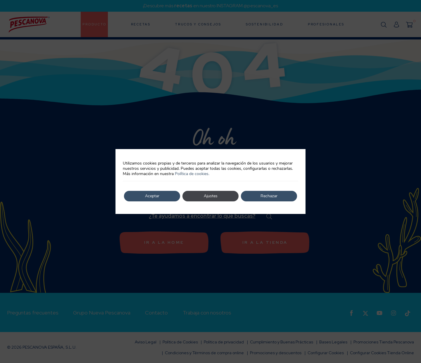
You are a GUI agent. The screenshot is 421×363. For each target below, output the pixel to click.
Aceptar (152, 196)
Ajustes (211, 196)
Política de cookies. (192, 174)
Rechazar (268, 196)
